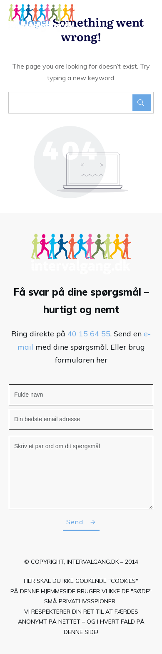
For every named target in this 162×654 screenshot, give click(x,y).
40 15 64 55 (88, 333)
